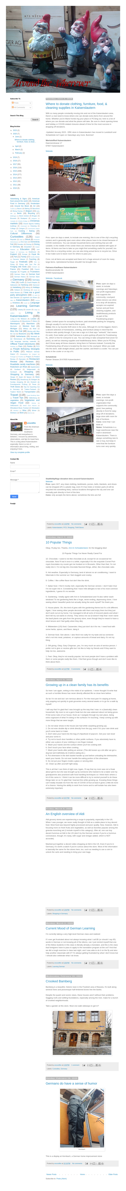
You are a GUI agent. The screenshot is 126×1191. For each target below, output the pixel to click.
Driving (28, 244)
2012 (15, 181)
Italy (11, 300)
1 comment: (75, 1065)
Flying (12, 264)
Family (23, 257)
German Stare (34, 277)
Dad (21, 239)
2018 (15, 161)
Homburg (26, 290)
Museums (22, 334)
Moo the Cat (16, 331)
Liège (35, 309)
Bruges (34, 216)
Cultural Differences (21, 233)
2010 (15, 188)
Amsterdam (35, 204)
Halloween (14, 285)
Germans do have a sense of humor (71, 1083)
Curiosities (56, 1069)
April (17, 146)
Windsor (15, 410)
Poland (34, 354)
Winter (34, 410)
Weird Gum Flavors (30, 405)
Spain (21, 377)
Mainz (35, 321)
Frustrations (35, 272)
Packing (12, 346)
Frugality (24, 272)
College (13, 228)
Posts (15, 103)
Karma (37, 300)
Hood (35, 290)
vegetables (14, 400)
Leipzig (20, 309)
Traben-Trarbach (30, 389)
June (17, 137)
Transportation (30, 392)
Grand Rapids (32, 282)
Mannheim (31, 324)
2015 (15, 171)
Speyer (29, 377)
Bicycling (31, 213)
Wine (24, 410)
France (13, 269)
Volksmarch (14, 405)
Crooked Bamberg (59, 981)
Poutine (20, 357)
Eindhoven (32, 252)
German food (34, 274)
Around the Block (21, 206)
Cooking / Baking (26, 231)
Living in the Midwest (18, 319)
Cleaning (33, 226)
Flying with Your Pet (27, 264)
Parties (30, 346)
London (33, 319)
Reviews (29, 361)
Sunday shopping (16, 382)
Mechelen (13, 326)
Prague (28, 357)
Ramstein (22, 359)
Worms (30, 413)
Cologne (22, 228)
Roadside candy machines (22, 364)
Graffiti (21, 282)
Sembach (13, 372)
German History (20, 277)
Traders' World (15, 392)
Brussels (13, 218)
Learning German (58, 966)
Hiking (27, 287)
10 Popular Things (59, 542)
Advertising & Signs (18, 199)
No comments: (76, 524)
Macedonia (26, 321)
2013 (15, 178)
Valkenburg (33, 398)
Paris (20, 346)
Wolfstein (13, 413)
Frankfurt (25, 269)
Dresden (20, 244)
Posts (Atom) (61, 1179)
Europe (24, 254)
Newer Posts (51, 1174)
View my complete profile (20, 452)
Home (82, 1174)
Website (49, 151)
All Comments (18, 107)
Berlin (19, 213)
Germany (64, 1069)
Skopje (12, 377)
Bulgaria (34, 218)
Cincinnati (24, 226)
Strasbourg (24, 379)
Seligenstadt (31, 369)
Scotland (17, 369)
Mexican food (29, 326)
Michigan (13, 329)
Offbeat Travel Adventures (22, 344)
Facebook (58, 278)
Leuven (28, 309)
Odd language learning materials (23, 341)
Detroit (27, 239)
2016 (15, 168)
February (19, 153)
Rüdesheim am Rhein (18, 367)
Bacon (19, 208)
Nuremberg (31, 339)
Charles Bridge (22, 221)
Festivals (23, 262)
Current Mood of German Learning (70, 928)
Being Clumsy (18, 211)
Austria (12, 208)
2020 (15, 134)
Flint (35, 262)
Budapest (24, 218)
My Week (35, 333)
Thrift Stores (79, 527)
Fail (15, 257)
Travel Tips (18, 398)
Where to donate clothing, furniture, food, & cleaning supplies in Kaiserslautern (76, 106)
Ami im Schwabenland (78, 548)
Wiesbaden (36, 408)
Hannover (36, 285)
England (13, 254)
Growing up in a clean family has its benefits (77, 685)
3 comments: (76, 669)
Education (24, 249)
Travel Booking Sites (33, 395)
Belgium (29, 211)
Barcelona (36, 208)
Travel (14, 394)
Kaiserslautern (57, 527)
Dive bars (24, 242)
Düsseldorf (28, 247)
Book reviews (24, 216)
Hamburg (24, 285)
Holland (17, 290)
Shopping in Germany (60, 913)
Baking (27, 208)
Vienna (34, 403)
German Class (19, 274)
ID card (34, 295)
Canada (12, 221)
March (18, 150)
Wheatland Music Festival (19, 408)
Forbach (34, 267)
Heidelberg (17, 287)
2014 (15, 174)
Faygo (12, 262)
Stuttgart (34, 379)
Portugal (13, 357)
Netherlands (21, 336)
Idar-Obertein (15, 297)
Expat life (36, 254)
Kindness (16, 303)
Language (35, 302)
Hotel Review (15, 292)
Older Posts (113, 1174)
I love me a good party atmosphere (25, 293)
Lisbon (12, 313)
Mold (34, 328)
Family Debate (35, 257)
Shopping (71, 527)
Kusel (25, 303)
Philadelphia (24, 354)
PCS (65, 527)
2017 (15, 164)
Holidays (36, 287)
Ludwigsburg (14, 321)
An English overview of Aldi (65, 814)
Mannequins (15, 324)
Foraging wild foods (18, 267)
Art (34, 206)
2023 (15, 130)
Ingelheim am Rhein (30, 297)
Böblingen (13, 216)
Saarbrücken (35, 367)
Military (25, 328)
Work (21, 413)
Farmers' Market (19, 259)
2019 (15, 157)
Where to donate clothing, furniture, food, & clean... (25, 141)
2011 (15, 185)
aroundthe (31, 423)
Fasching (32, 259)
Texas (34, 384)
